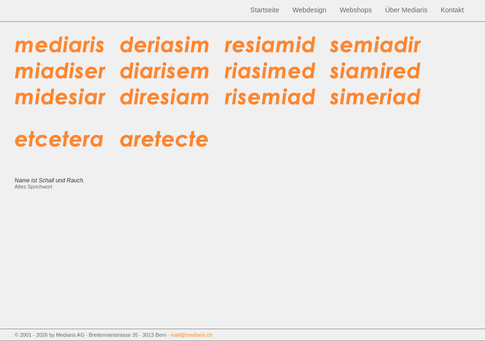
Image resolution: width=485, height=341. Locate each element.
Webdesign (309, 10)
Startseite (265, 10)
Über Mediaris (406, 10)
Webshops (356, 10)
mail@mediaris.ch (191, 335)
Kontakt (452, 10)
